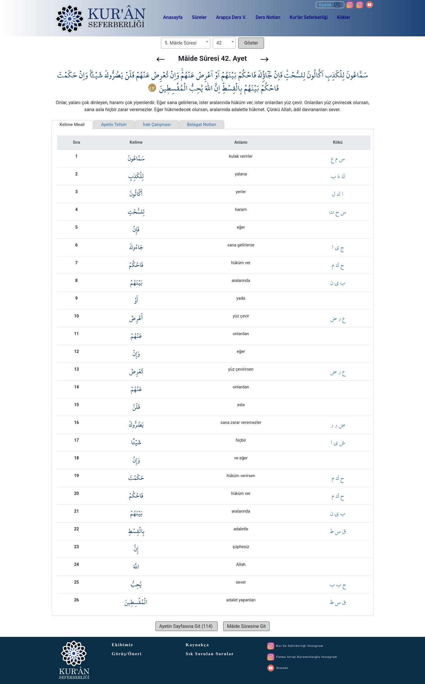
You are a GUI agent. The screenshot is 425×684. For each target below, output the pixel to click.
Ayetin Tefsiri (114, 124)
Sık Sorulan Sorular (210, 653)
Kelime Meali (72, 124)
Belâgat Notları (201, 124)
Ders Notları (268, 17)
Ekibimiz (122, 644)
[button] (160, 59)
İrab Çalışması (157, 124)
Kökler (343, 17)
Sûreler (199, 17)
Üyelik (330, 4)
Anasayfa (173, 17)
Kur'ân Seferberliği (309, 17)
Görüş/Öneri (127, 653)
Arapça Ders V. (231, 17)
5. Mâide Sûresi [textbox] (180, 43)
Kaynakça (197, 644)
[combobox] (185, 43)
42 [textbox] (219, 43)
